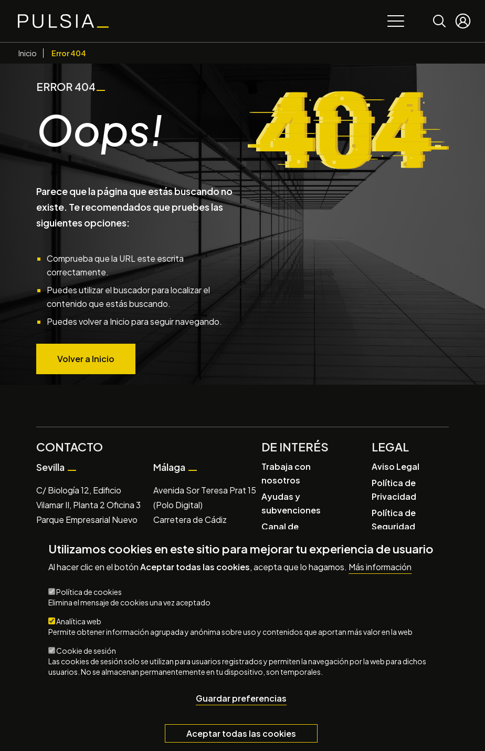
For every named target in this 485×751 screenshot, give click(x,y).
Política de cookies (89, 591)
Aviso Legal (395, 466)
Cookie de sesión (86, 650)
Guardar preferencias (241, 698)
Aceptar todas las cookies (241, 733)
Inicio (27, 53)
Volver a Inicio (85, 358)
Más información (380, 567)
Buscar (439, 13)
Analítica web (78, 621)
